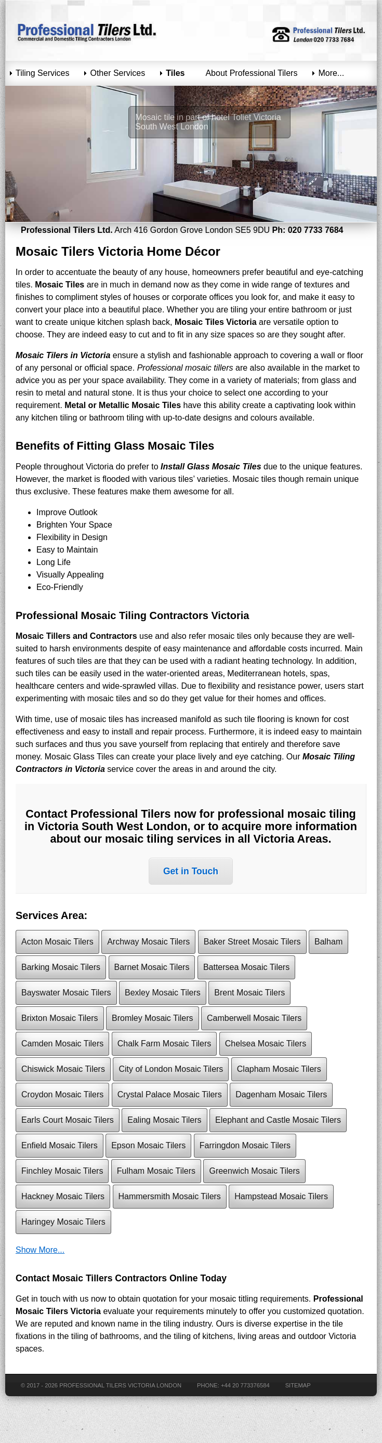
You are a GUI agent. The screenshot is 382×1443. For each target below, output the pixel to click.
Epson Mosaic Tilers (148, 1145)
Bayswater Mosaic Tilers (66, 992)
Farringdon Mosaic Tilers (245, 1145)
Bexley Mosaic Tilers (163, 992)
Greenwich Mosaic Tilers (254, 1170)
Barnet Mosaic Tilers (152, 967)
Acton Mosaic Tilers (57, 941)
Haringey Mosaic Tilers (63, 1221)
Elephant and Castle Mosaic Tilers (278, 1120)
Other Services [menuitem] (117, 73)
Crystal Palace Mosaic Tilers (169, 1094)
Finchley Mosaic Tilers (62, 1170)
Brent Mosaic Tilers (249, 992)
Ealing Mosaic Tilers (164, 1120)
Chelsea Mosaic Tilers (266, 1043)
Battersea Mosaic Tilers (246, 967)
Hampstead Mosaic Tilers (281, 1196)
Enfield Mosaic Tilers (59, 1145)
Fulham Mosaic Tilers (156, 1170)
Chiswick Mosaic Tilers (63, 1069)
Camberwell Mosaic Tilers (254, 1018)
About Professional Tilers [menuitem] (251, 73)
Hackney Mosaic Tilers (62, 1196)
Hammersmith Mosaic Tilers (169, 1196)
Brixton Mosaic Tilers (59, 1018)
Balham (328, 941)
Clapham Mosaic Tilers (279, 1069)
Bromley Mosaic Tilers (152, 1018)
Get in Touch (190, 871)
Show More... (40, 1249)
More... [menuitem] (331, 73)
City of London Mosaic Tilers (170, 1069)
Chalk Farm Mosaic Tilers (164, 1043)
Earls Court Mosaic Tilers (67, 1120)
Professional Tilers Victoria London (120, 1385)
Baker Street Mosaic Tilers (252, 941)
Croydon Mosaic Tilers (62, 1094)
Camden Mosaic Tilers (62, 1043)
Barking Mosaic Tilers (60, 967)
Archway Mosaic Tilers (148, 941)
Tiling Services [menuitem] (42, 73)
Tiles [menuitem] (175, 73)
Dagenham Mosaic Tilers (281, 1094)
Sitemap (298, 1385)
